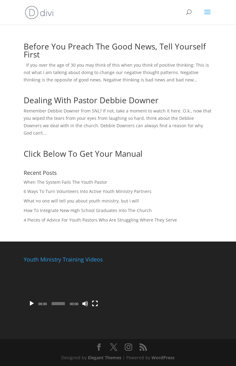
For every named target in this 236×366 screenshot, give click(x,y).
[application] (63, 287)
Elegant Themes (104, 357)
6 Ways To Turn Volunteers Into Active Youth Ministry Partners (87, 191)
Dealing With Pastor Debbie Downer (91, 100)
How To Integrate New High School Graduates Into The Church (88, 210)
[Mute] (85, 304)
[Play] (32, 304)
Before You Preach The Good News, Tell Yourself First (115, 50)
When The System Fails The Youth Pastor (65, 182)
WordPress (163, 357)
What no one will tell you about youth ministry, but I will (81, 201)
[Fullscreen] (95, 304)
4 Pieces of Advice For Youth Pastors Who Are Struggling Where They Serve (100, 220)
